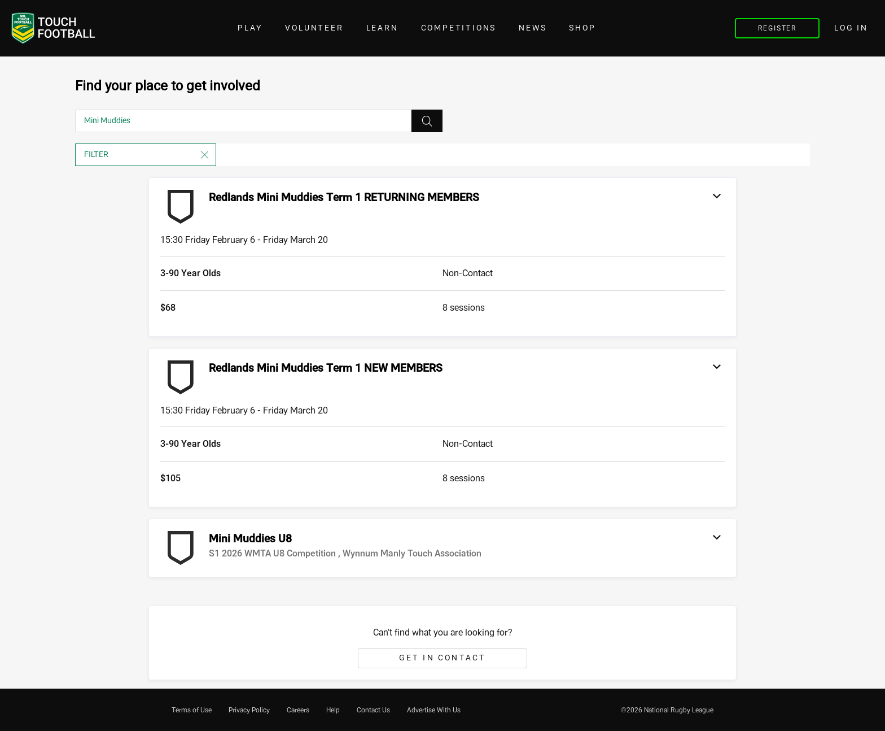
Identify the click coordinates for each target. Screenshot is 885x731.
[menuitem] (191, 710)
